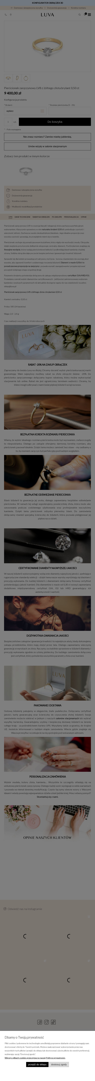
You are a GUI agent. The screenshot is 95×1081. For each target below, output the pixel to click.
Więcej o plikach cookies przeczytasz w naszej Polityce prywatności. (35, 1058)
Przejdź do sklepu (37, 1064)
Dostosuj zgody (59, 1064)
